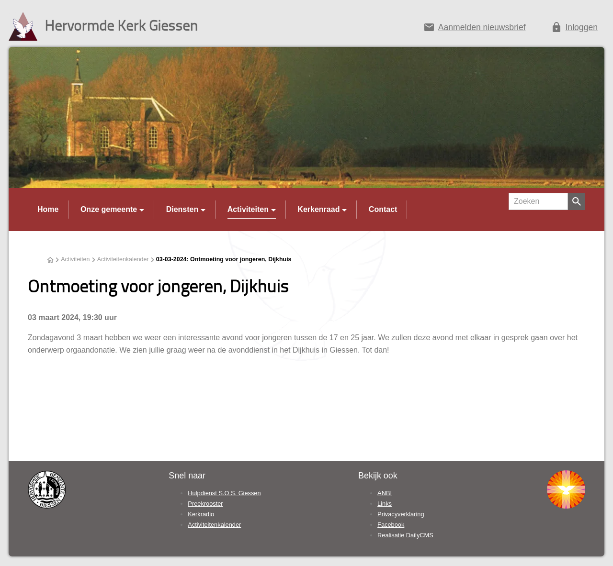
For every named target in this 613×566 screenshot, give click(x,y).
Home (47, 209)
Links (384, 503)
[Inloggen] (574, 29)
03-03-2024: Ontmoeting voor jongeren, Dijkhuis (224, 259)
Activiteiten (248, 209)
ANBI (384, 493)
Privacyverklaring (400, 514)
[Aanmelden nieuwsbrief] (474, 29)
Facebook (390, 524)
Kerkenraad (318, 209)
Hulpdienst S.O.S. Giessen (224, 493)
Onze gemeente (108, 209)
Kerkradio (201, 514)
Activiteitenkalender (123, 259)
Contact (383, 209)
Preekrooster (205, 503)
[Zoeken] (538, 201)
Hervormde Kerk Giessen (121, 25)
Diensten (182, 209)
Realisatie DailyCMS (405, 535)
